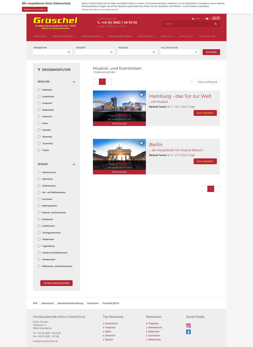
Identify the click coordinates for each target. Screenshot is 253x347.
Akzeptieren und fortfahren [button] (35, 9)
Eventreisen (154, 335)
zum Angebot (205, 113)
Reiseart (56, 164)
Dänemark (47, 90)
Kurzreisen (47, 199)
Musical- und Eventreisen (54, 212)
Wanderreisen (48, 259)
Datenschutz (47, 303)
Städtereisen (48, 239)
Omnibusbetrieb (120, 36)
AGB (35, 303)
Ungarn (45, 150)
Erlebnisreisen (49, 185)
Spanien (109, 339)
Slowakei (46, 130)
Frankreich (47, 103)
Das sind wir (207, 36)
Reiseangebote (64, 36)
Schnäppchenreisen (51, 232)
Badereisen (153, 331)
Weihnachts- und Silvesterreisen (57, 266)
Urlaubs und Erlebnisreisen (54, 252)
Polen (45, 123)
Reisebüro (146, 36)
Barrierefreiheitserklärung (70, 303)
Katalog (185, 36)
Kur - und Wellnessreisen (54, 192)
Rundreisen (47, 219)
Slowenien (47, 136)
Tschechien (47, 143)
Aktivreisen (47, 179)
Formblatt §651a (110, 303)
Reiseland (56, 81)
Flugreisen (153, 323)
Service (167, 36)
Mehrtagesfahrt (49, 206)
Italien (108, 331)
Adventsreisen (49, 172)
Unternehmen (91, 36)
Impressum (92, 303)
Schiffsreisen (48, 226)
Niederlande (48, 110)
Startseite (39, 36)
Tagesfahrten (48, 246)
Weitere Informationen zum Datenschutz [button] (100, 10)
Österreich (47, 116)
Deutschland (48, 96)
